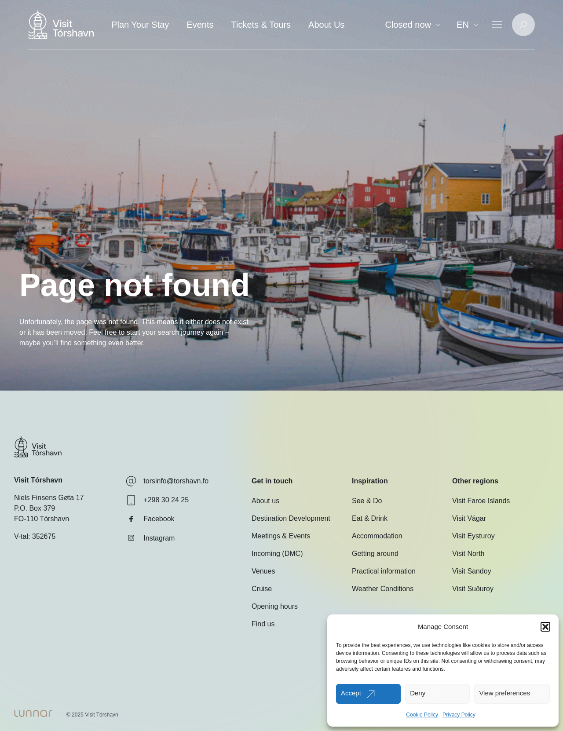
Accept (351, 693)
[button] (545, 626)
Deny (417, 693)
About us (265, 500)
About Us (326, 24)
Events (199, 24)
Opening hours (275, 606)
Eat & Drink (370, 518)
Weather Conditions (382, 588)
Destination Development (291, 518)
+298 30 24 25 (157, 500)
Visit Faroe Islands (481, 500)
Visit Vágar (469, 518)
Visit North (468, 553)
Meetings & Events (281, 536)
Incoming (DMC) (277, 553)
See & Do (367, 500)
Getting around (375, 553)
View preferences (504, 693)
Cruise (262, 588)
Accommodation (377, 536)
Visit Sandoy (471, 571)
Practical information (384, 571)
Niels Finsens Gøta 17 (49, 497)
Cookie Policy (422, 715)
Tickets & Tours (261, 24)
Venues (263, 571)
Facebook (150, 519)
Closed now (413, 24)
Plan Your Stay (140, 24)
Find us (263, 624)
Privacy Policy (458, 715)
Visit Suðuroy (473, 588)
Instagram (150, 538)
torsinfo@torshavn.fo (167, 481)
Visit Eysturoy (473, 536)
